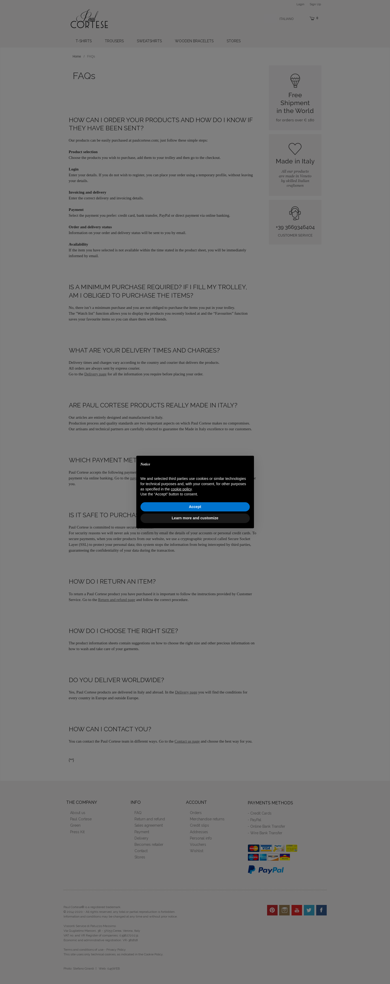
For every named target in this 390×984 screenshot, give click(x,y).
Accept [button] (195, 507)
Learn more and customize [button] (195, 518)
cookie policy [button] (181, 489)
